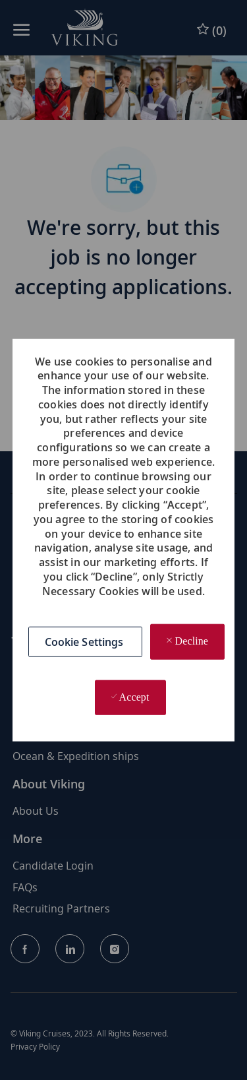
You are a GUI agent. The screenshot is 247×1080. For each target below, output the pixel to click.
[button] (85, 642)
